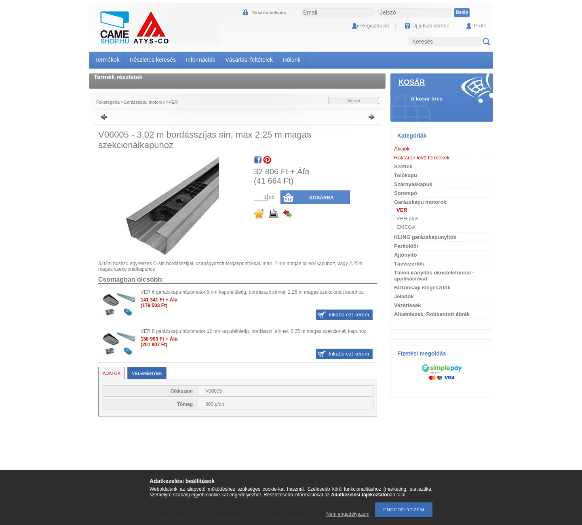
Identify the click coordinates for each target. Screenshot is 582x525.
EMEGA (405, 227)
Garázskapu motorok (144, 102)
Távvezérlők (409, 264)
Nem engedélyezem (347, 514)
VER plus (407, 218)
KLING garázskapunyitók (425, 237)
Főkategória (108, 102)
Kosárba (321, 198)
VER (173, 102)
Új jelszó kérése (430, 26)
